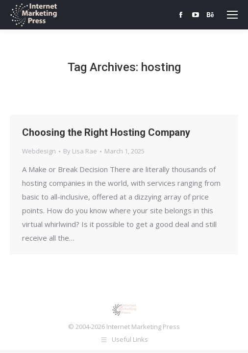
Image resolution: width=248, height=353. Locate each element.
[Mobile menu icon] (232, 15)
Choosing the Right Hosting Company (106, 132)
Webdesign (39, 151)
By (80, 151)
